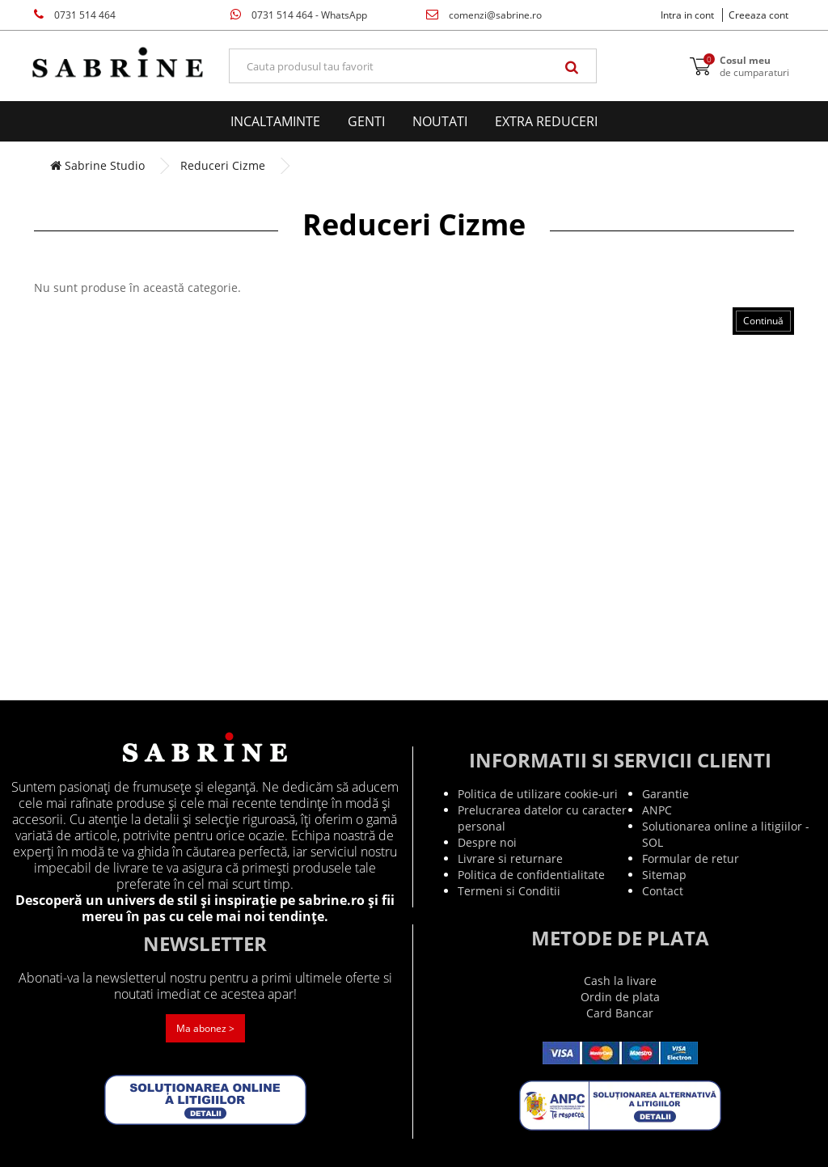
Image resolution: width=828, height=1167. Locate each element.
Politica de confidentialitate (531, 874)
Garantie (665, 793)
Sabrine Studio (97, 165)
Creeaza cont (758, 15)
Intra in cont (687, 15)
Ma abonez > (205, 1028)
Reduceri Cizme (222, 165)
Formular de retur (690, 858)
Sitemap (664, 874)
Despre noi (487, 842)
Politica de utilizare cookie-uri (538, 793)
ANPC (657, 810)
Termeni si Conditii (509, 891)
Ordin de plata (620, 996)
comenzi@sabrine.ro (484, 15)
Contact (662, 891)
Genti (366, 121)
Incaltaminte (275, 121)
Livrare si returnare (510, 858)
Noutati (439, 121)
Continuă (763, 321)
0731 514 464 (75, 15)
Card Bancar (619, 1013)
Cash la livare (620, 980)
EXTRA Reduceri (546, 121)
